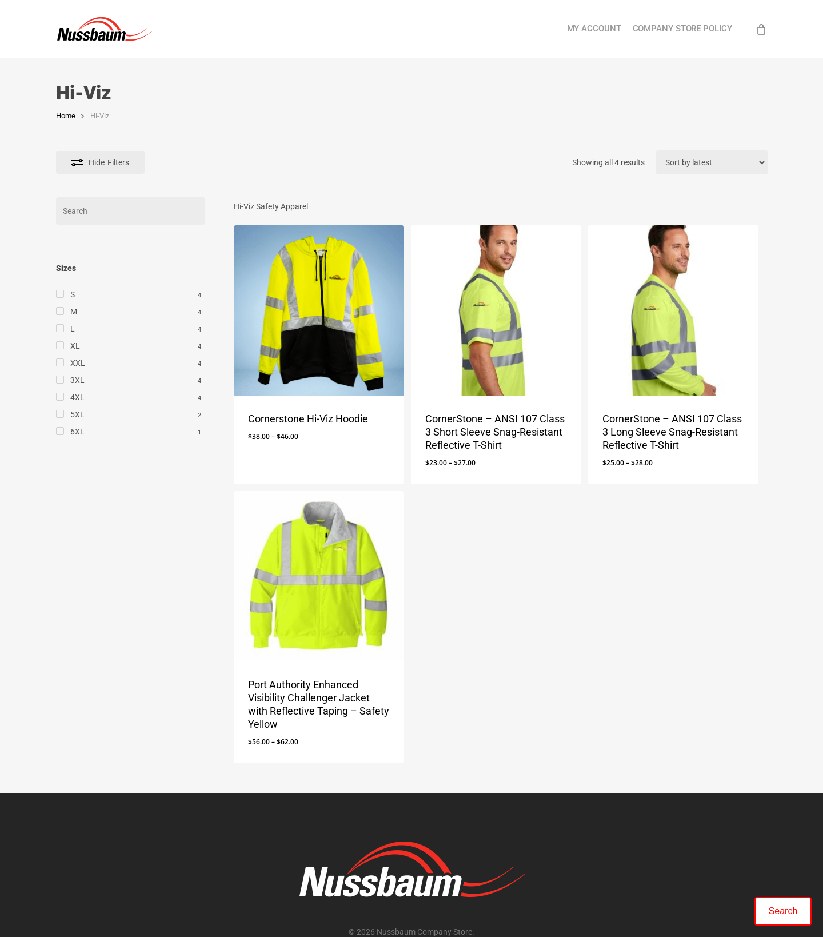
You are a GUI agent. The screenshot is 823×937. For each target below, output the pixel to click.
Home (65, 115)
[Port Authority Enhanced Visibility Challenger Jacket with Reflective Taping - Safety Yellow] (319, 576)
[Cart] (761, 29)
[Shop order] (712, 162)
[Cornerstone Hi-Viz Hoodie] (319, 310)
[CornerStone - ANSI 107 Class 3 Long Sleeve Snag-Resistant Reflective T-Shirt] (673, 310)
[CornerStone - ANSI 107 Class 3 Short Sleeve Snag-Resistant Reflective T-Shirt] (496, 310)
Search (783, 911)
